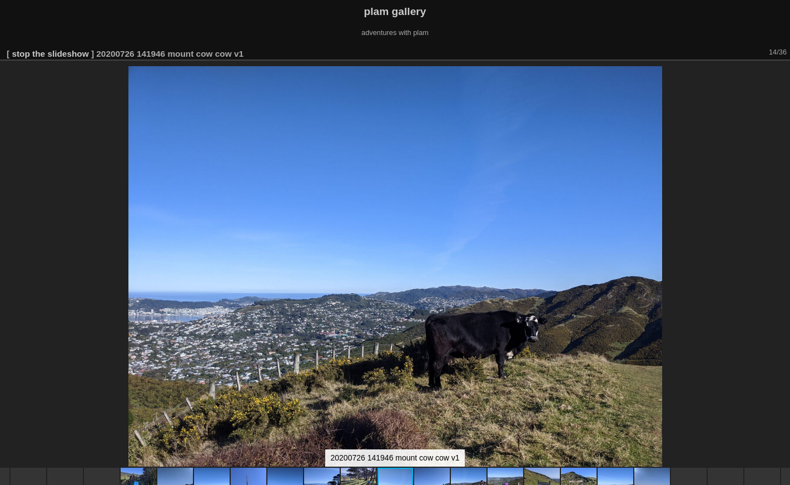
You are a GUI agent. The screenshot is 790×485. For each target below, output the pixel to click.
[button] (780, 76)
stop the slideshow (50, 53)
